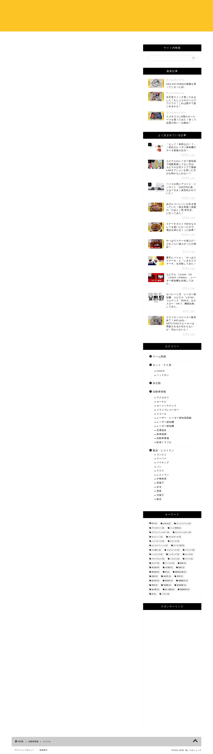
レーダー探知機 (165, 426)
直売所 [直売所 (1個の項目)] (169, 581)
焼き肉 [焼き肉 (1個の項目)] (155, 581)
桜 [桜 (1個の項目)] (167, 572)
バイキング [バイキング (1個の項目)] (173, 554)
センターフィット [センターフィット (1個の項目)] (160, 546)
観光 (159, 499)
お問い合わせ (126, 35)
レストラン (163, 475)
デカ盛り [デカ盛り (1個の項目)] (156, 550)
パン (159, 466)
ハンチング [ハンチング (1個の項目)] (157, 554)
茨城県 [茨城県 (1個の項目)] (167, 585)
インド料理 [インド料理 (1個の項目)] (175, 528)
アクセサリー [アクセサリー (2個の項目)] (158, 528)
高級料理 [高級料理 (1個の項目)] (184, 589)
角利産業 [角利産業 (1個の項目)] (181, 585)
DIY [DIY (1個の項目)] (154, 524)
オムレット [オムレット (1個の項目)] (157, 537)
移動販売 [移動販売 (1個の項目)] (183, 581)
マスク (160, 470)
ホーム (86, 35)
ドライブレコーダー (168, 410)
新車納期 (162, 434)
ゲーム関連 (159, 356)
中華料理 (162, 479)
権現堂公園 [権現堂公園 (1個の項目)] (180, 572)
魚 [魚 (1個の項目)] (154, 594)
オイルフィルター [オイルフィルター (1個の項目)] (183, 532)
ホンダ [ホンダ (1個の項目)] (189, 554)
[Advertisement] (172, 670)
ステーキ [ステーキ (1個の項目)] (174, 541)
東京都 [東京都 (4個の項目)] (155, 572)
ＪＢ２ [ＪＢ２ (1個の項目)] (165, 594)
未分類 (157, 383)
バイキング (163, 462)
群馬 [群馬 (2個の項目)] (155, 585)
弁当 (159, 487)
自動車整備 (163, 438)
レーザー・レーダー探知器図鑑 (174, 418)
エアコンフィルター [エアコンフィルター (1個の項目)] (160, 532)
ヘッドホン (163, 375)
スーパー (162, 458)
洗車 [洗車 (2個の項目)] (155, 576)
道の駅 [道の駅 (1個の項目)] (155, 589)
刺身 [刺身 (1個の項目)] (183, 563)
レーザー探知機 (165, 422)
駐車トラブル (164, 442)
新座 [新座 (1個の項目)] (181, 567)
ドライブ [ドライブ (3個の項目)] (189, 550)
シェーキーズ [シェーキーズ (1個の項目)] (158, 541)
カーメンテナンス (167, 405)
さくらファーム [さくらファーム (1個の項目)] (183, 524)
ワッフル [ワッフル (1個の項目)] (169, 563)
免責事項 (43, 750)
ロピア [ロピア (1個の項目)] (155, 563)
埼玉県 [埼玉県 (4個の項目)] (155, 567)
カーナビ (162, 401)
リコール (162, 414)
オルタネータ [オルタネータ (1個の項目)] (174, 537)
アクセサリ (163, 397)
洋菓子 (160, 495)
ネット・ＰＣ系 (162, 365)
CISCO (161, 371)
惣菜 (159, 491)
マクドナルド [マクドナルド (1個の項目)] (158, 559)
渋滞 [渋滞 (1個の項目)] (180, 576)
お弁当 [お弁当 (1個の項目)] (167, 524)
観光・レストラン (163, 450)
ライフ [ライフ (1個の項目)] (189, 559)
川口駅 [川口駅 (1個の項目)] (169, 567)
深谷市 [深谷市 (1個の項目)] (167, 576)
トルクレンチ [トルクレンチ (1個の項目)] (173, 550)
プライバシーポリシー (24, 750)
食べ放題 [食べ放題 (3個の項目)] (169, 589)
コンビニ (162, 454)
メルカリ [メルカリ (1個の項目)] (174, 559)
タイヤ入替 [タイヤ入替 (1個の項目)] (178, 546)
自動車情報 (159, 391)
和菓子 (160, 483)
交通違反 (162, 430)
